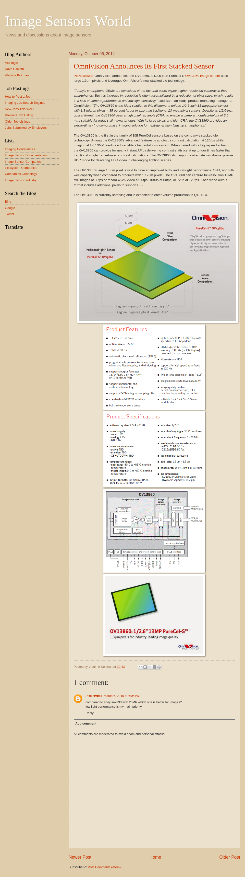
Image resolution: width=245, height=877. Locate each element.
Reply (90, 713)
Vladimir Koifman (17, 75)
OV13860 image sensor (202, 76)
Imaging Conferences (20, 149)
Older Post (229, 857)
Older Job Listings (17, 121)
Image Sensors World (68, 21)
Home (155, 857)
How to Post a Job (17, 96)
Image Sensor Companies (23, 161)
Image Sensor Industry (21, 180)
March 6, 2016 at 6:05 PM (122, 696)
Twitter (9, 214)
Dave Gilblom (14, 69)
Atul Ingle (11, 63)
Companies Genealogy (21, 174)
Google (10, 208)
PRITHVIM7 (94, 696)
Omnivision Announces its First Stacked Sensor (144, 66)
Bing (8, 201)
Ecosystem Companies (21, 168)
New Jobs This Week (19, 109)
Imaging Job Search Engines (25, 102)
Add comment (85, 723)
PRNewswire (83, 76)
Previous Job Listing (19, 115)
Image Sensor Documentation (26, 155)
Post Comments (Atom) (104, 867)
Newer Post (80, 857)
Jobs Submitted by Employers (26, 127)
